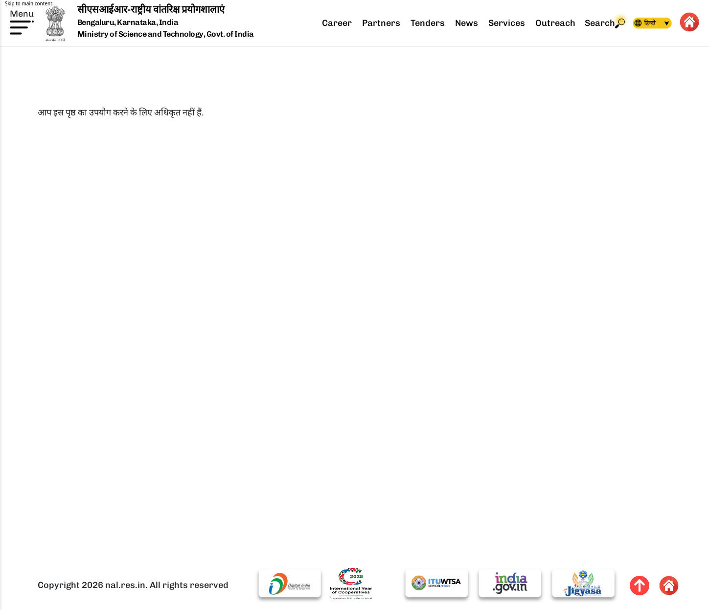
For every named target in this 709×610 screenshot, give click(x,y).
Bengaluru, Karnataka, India (128, 23)
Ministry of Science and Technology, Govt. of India (165, 34)
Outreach (555, 23)
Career (337, 23)
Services (506, 23)
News (466, 23)
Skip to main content (28, 3)
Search (605, 23)
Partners (381, 23)
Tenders (428, 23)
